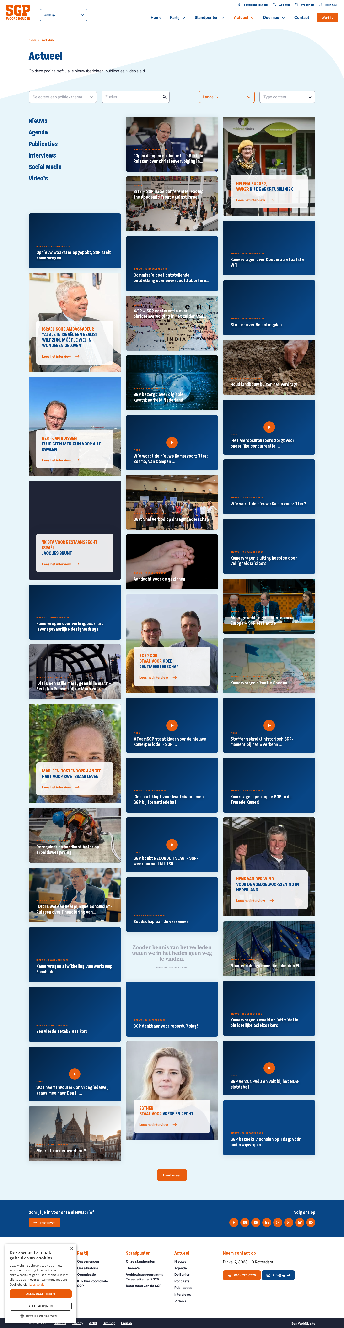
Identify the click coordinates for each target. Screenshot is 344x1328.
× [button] (71, 1249)
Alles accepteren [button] (40, 1294)
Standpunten (210, 17)
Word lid (327, 17)
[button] (41, 1316)
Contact (301, 17)
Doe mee (274, 17)
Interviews (45, 155)
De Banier (184, 1274)
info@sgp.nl (278, 1275)
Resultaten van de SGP (146, 1285)
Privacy (77, 1323)
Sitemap (109, 1323)
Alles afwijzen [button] (40, 1306)
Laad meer (172, 1175)
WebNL (303, 1323)
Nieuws (40, 120)
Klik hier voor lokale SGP (97, 1283)
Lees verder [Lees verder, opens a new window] (37, 1284)
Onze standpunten (142, 1261)
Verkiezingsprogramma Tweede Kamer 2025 (146, 1276)
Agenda (41, 132)
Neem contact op (242, 1253)
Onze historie (89, 1268)
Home (156, 17)
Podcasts (184, 1281)
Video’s (41, 178)
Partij (178, 17)
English (126, 1323)
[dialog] (40, 1283)
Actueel (244, 17)
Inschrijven (44, 1223)
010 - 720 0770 (241, 1275)
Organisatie (88, 1274)
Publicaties (45, 144)
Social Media (47, 166)
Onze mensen (90, 1261)
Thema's (135, 1268)
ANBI (93, 1323)
